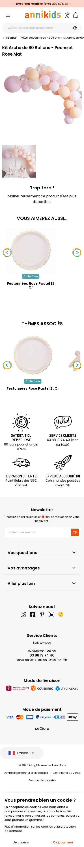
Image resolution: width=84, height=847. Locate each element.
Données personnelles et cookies (26, 773)
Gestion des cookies (42, 780)
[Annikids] (43, 14)
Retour (9, 38)
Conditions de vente (66, 773)
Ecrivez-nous (42, 642)
